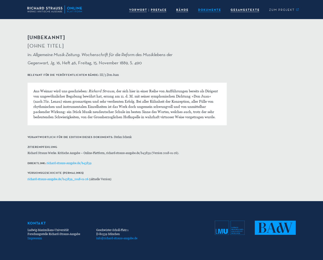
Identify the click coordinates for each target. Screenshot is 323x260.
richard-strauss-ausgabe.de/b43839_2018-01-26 (58, 179)
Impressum (35, 238)
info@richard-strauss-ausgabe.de (116, 238)
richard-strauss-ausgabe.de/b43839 (69, 163)
